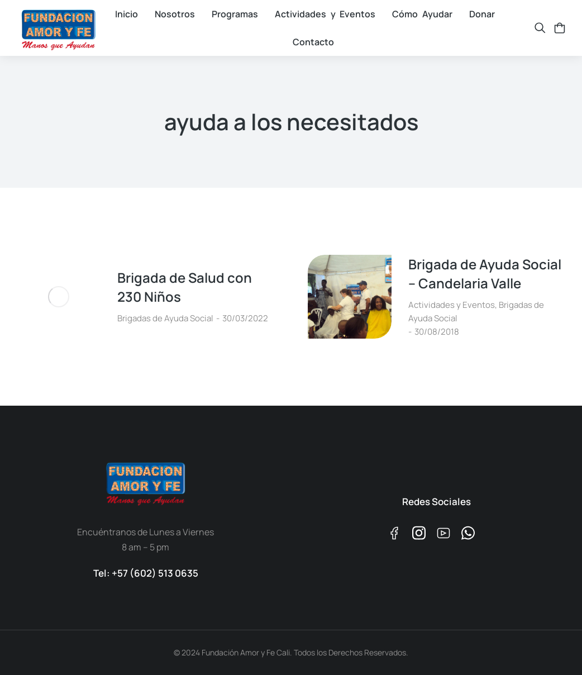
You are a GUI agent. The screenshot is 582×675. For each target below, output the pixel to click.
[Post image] (59, 297)
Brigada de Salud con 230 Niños (184, 287)
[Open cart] (559, 28)
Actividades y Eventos (451, 305)
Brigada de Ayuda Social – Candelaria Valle (484, 273)
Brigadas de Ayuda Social (165, 318)
